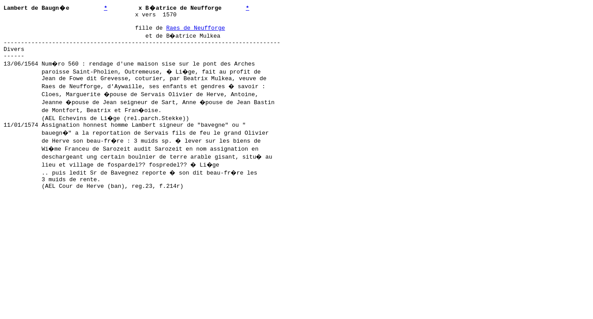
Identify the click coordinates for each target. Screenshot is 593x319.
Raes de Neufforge (195, 31)
